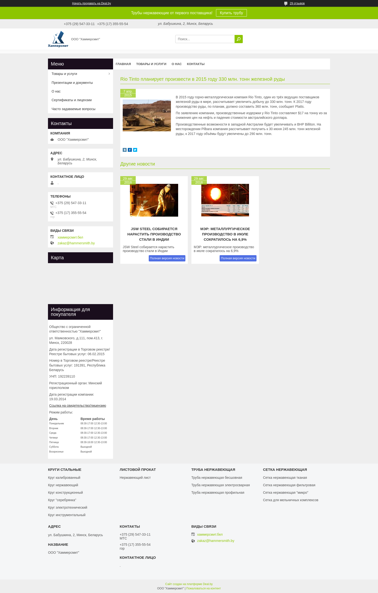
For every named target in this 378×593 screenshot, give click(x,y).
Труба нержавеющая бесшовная (216, 478)
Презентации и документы (72, 83)
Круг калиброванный (64, 478)
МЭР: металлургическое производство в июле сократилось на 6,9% (225, 234)
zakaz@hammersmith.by (76, 243)
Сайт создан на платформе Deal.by (189, 584)
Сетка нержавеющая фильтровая (289, 485)
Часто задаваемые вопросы (73, 109)
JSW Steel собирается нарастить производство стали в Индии (154, 234)
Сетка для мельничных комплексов (290, 500)
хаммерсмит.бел (70, 237)
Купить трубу (231, 13)
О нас (177, 64)
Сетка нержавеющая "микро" (285, 492)
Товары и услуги (151, 64)
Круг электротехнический (67, 507)
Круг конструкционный (65, 492)
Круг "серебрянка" (62, 500)
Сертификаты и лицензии (72, 100)
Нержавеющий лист (135, 478)
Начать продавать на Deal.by (91, 3)
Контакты (196, 64)
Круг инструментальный (66, 515)
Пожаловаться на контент (203, 588)
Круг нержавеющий (63, 485)
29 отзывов (297, 3)
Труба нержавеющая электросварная (220, 485)
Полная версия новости (167, 258)
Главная (123, 64)
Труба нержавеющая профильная (217, 492)
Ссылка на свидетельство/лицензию (77, 405)
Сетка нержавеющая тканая (285, 478)
